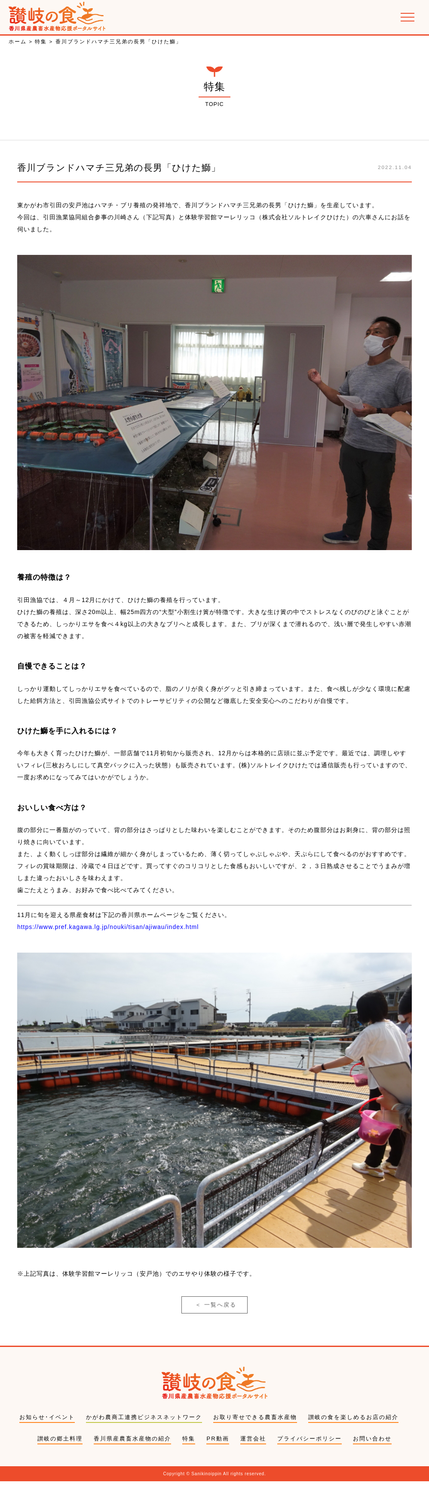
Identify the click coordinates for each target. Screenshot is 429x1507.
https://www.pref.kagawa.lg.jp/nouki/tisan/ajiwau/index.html (108, 943)
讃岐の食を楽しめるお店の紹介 (353, 1442)
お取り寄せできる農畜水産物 (255, 1442)
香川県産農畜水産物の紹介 (132, 1464)
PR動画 (217, 1464)
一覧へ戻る (215, 1325)
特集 (188, 1464)
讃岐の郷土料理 (60, 1464)
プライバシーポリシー (309, 1464)
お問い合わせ (372, 1464)
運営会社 (253, 1464)
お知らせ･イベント (47, 1442)
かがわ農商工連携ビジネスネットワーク (144, 1442)
